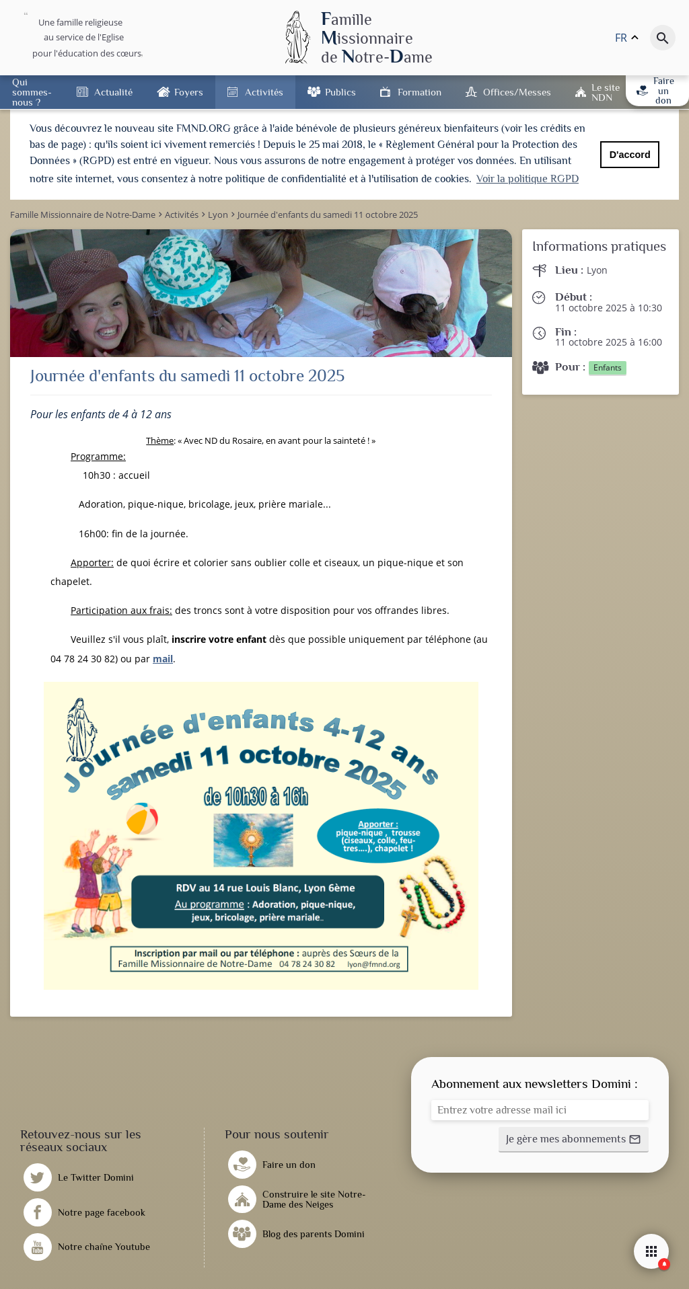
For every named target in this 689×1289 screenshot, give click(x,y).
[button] (574, 1136)
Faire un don (655, 90)
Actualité (113, 91)
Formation (419, 91)
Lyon (597, 266)
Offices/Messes (517, 91)
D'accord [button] (630, 154)
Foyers (188, 91)
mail (163, 654)
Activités (264, 91)
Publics (340, 91)
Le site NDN (605, 92)
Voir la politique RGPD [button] (527, 179)
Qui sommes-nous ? (32, 92)
